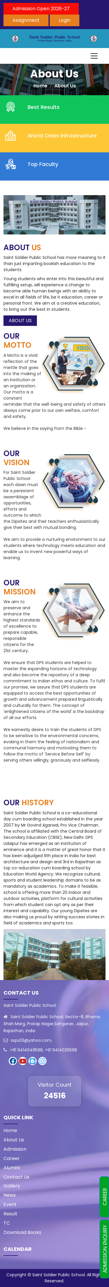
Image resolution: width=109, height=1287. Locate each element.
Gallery (11, 1185)
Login (64, 20)
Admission (14, 1149)
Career (11, 1158)
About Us (65, 85)
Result (10, 1213)
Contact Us (16, 1177)
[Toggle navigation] (94, 55)
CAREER (104, 1197)
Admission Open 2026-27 (41, 8)
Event (10, 1204)
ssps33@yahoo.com (31, 1040)
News (9, 1195)
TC (6, 1223)
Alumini (11, 1167)
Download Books (22, 1232)
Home (40, 85)
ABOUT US (20, 320)
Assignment (26, 20)
